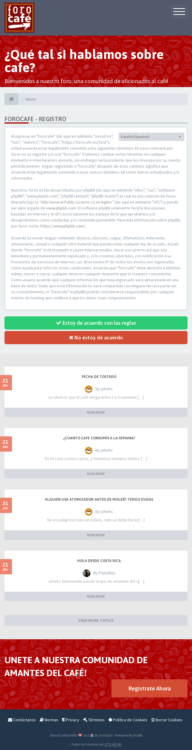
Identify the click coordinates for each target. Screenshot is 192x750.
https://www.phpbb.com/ (62, 226)
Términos (94, 719)
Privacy (70, 719)
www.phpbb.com (61, 208)
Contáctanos (22, 719)
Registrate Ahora (149, 688)
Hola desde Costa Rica (99, 561)
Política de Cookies (128, 719)
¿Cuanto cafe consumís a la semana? (99, 438)
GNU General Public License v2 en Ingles (76, 202)
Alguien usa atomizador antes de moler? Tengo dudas (99, 499)
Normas (49, 719)
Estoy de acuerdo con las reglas (96, 322)
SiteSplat (105, 735)
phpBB (137, 735)
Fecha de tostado (99, 377)
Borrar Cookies (166, 719)
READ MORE (96, 412)
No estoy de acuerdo (96, 337)
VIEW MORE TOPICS (96, 620)
